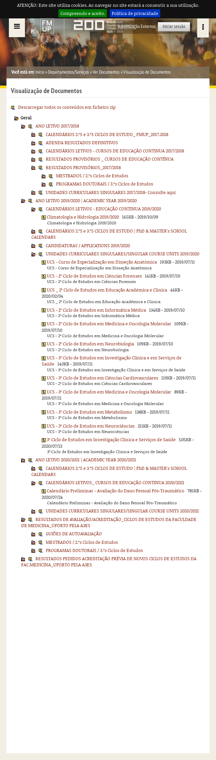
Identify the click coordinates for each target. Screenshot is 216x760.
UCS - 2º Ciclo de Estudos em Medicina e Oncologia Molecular (109, 324)
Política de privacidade (135, 13)
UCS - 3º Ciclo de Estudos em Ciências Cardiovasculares (102, 378)
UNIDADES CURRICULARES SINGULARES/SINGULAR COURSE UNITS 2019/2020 (122, 254)
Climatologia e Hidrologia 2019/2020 (83, 217)
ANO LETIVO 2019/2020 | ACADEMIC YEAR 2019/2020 (86, 200)
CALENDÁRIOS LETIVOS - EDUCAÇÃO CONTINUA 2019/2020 (103, 209)
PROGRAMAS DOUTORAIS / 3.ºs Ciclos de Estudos (104, 184)
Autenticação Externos (137, 26)
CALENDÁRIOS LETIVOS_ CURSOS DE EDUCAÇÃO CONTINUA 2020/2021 (115, 482)
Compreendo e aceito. (82, 13)
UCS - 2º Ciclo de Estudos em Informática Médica (96, 310)
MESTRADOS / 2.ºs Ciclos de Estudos (92, 176)
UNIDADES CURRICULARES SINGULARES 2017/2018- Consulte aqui (111, 192)
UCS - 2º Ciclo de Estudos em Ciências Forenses (94, 276)
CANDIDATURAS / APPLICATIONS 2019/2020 (88, 245)
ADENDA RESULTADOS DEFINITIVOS (82, 142)
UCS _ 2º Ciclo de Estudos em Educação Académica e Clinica (107, 290)
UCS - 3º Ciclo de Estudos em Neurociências (91, 426)
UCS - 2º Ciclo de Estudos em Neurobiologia (90, 344)
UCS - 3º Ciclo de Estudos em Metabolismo (89, 412)
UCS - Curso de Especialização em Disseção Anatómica (102, 262)
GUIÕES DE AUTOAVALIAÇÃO (74, 534)
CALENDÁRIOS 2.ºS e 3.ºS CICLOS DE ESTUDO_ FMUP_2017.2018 (107, 134)
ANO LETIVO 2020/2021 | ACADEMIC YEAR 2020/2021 (86, 460)
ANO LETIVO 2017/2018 (57, 126)
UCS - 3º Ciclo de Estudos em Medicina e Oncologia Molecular (109, 392)
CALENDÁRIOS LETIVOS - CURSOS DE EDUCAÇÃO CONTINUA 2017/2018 (115, 151)
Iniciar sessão (174, 26)
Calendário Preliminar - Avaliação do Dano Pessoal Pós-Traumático (115, 491)
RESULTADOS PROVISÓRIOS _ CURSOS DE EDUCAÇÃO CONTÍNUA (110, 159)
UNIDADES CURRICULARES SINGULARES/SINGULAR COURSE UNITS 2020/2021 (122, 511)
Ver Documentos (106, 72)
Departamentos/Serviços (68, 72)
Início (40, 72)
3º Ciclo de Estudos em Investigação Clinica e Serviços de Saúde (111, 439)
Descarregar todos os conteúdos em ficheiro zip (67, 107)
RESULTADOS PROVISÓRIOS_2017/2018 (83, 167)
